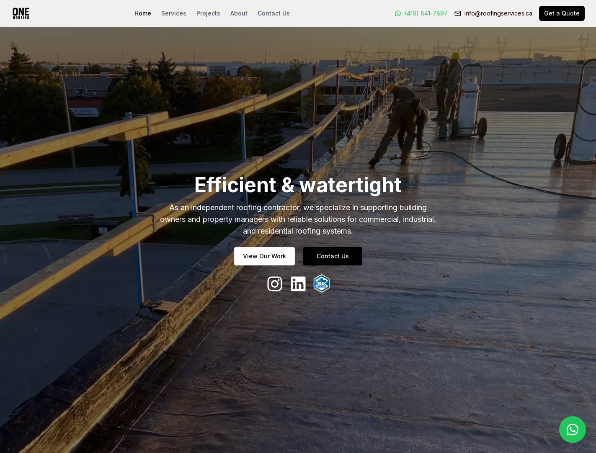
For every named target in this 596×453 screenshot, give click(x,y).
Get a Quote (562, 13)
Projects (208, 13)
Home (142, 13)
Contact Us (274, 13)
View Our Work (264, 256)
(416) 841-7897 (426, 13)
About (239, 13)
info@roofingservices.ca (498, 13)
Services (173, 13)
